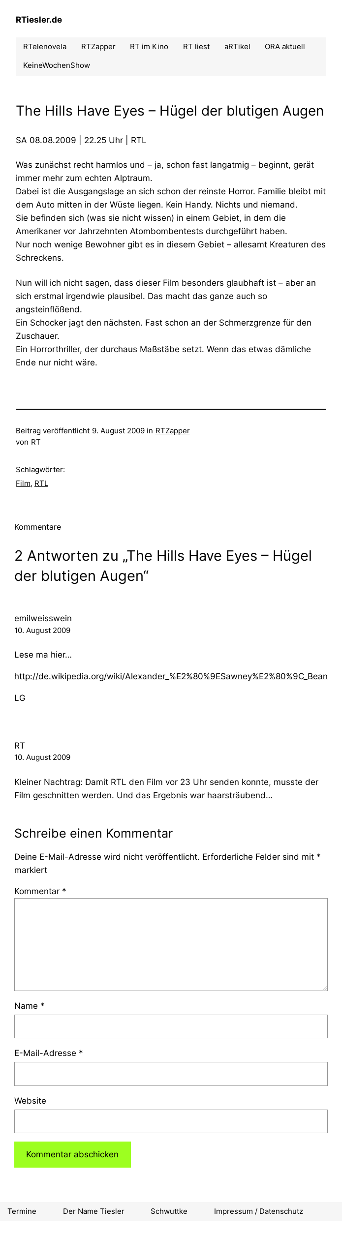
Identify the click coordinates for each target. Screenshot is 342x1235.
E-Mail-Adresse (48, 1053)
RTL (41, 483)
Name (29, 1006)
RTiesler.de (39, 20)
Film (23, 483)
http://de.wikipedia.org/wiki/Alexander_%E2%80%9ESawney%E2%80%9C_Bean (171, 676)
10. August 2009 (42, 630)
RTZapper (172, 430)
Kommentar (40, 891)
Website (30, 1101)
